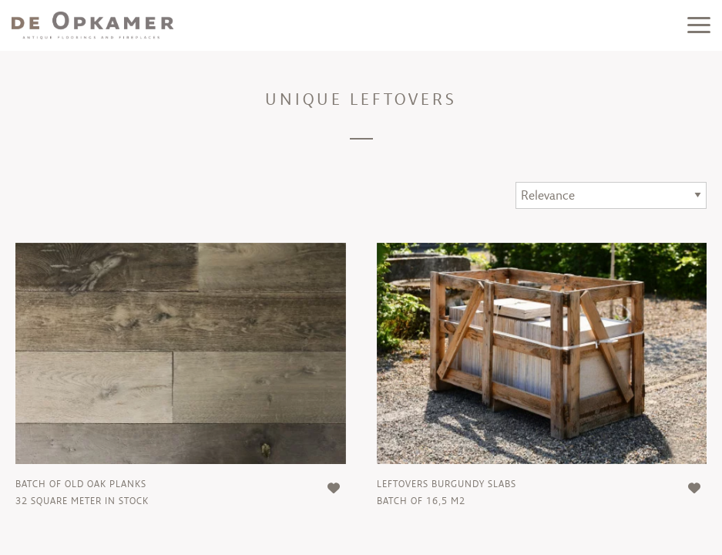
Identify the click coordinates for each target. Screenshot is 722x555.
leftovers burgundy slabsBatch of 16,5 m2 (446, 492)
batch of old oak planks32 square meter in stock (82, 492)
